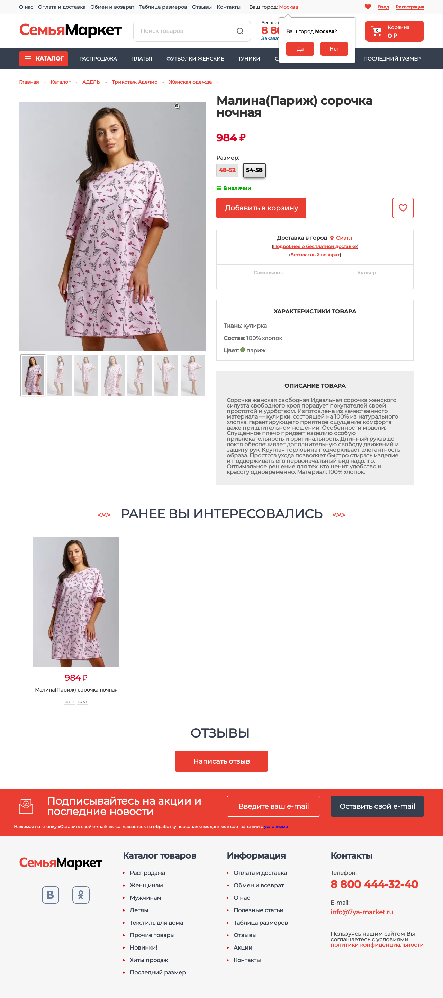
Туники (249, 59)
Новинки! (143, 948)
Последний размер (392, 59)
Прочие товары (152, 935)
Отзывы (202, 7)
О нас (26, 7)
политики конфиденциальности (377, 945)
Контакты (229, 7)
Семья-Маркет (71, 31)
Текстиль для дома (156, 923)
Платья (141, 59)
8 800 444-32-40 (374, 884)
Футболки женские (195, 59)
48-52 (227, 170)
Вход (383, 6)
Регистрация (410, 6)
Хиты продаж (149, 960)
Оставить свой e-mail (377, 806)
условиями (276, 826)
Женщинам (146, 885)
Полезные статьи (258, 910)
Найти (240, 31)
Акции (243, 948)
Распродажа (98, 59)
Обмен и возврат (112, 7)
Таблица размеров (163, 7)
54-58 (254, 170)
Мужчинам (145, 898)
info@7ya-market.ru (362, 912)
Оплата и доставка (61, 7)
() (315, 246)
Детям (139, 910)
